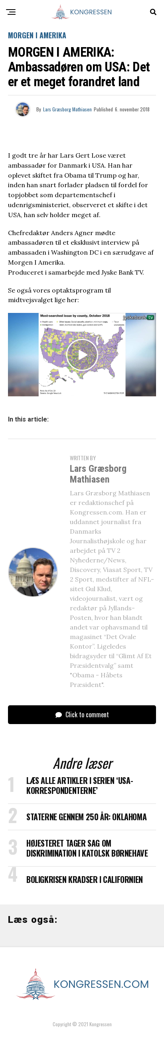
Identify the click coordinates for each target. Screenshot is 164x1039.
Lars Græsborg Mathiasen (67, 109)
